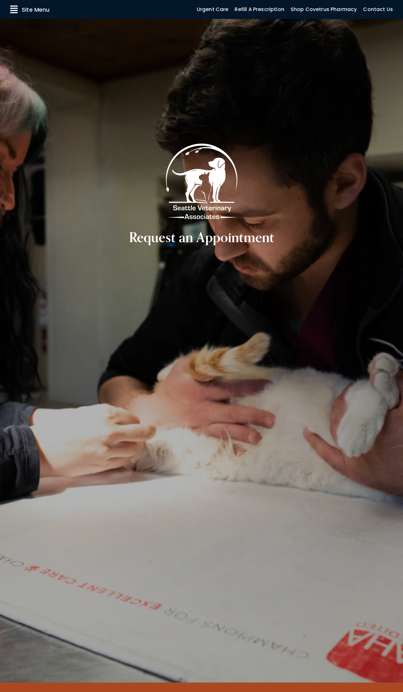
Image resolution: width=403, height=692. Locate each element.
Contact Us (378, 9)
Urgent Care (213, 9)
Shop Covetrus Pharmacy (324, 9)
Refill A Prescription (259, 9)
